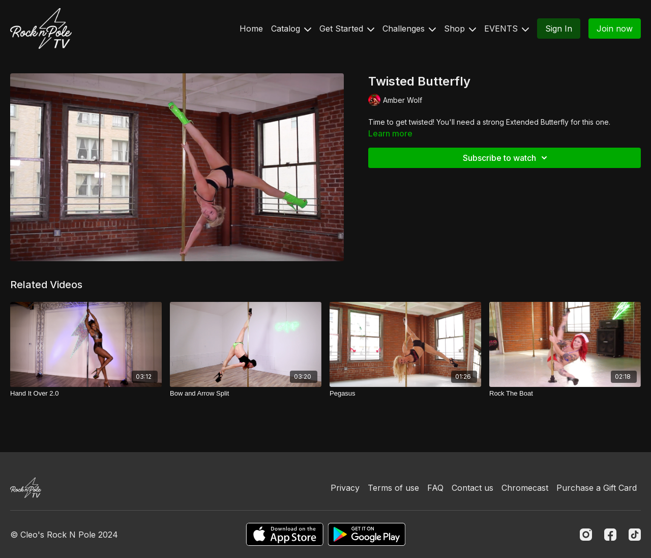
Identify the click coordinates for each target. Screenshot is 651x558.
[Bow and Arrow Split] (245, 393)
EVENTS (506, 28)
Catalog (291, 28)
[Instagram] (586, 534)
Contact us (472, 488)
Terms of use (393, 488)
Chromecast (524, 488)
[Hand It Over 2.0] (86, 393)
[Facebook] (610, 534)
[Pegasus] (405, 393)
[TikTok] (635, 534)
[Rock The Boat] (565, 393)
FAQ (435, 488)
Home (251, 28)
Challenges (409, 28)
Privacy (345, 488)
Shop (460, 28)
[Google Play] (367, 534)
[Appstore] (284, 534)
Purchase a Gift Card (596, 488)
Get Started (346, 28)
